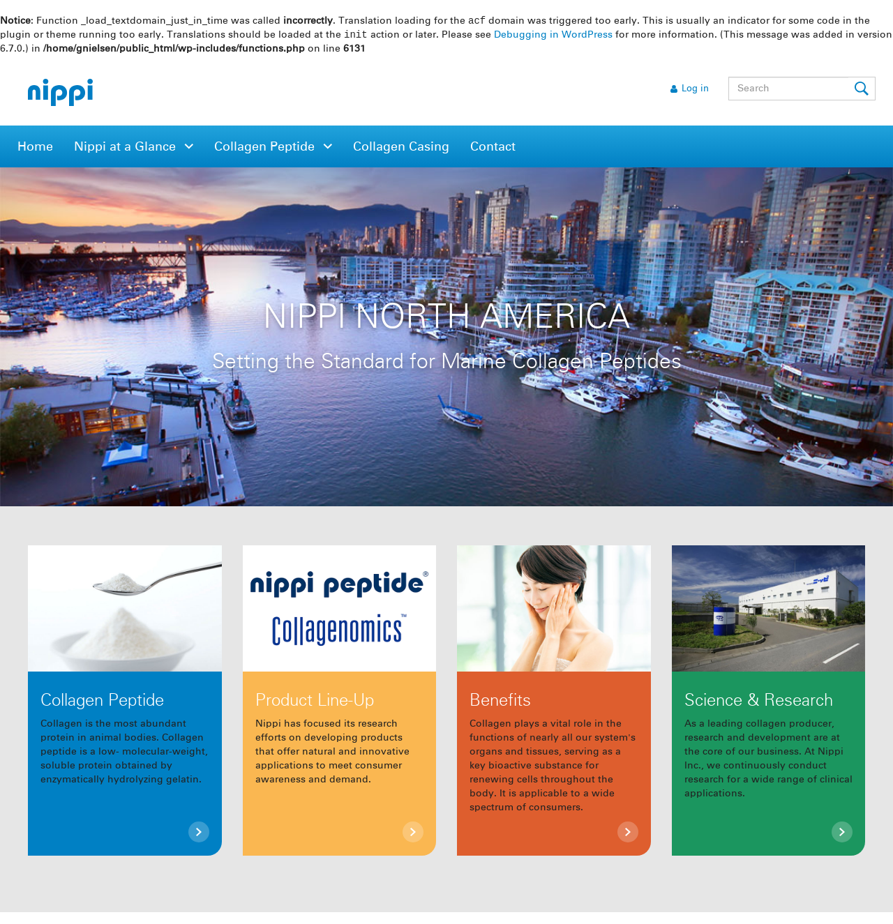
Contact (493, 148)
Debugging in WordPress (553, 36)
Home (35, 148)
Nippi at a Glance (126, 148)
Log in (695, 90)
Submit (862, 90)
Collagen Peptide (266, 148)
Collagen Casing (401, 148)
